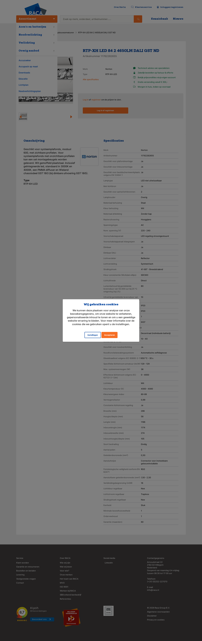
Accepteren (109, 335)
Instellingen (93, 335)
